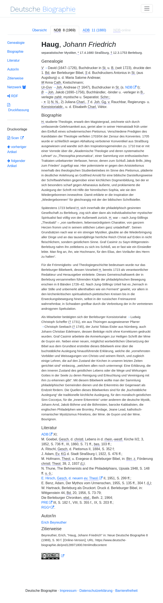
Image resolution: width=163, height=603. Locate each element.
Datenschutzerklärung (95, 590)
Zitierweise (15, 78)
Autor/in (13, 69)
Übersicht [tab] (39, 30)
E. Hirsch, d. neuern (70, 478)
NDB (128, 87)
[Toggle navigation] (147, 8)
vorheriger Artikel (16, 149)
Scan (13, 138)
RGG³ (45, 507)
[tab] (64, 30)
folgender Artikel (16, 163)
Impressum (68, 590)
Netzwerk (16, 87)
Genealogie (16, 42)
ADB (44, 434)
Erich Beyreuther (54, 522)
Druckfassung (18, 107)
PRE (44, 502)
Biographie (15, 51)
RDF (12, 96)
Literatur (13, 60)
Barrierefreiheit (126, 590)
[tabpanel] (81, 301)
